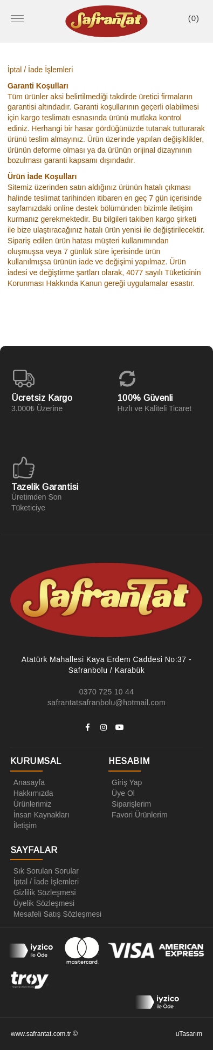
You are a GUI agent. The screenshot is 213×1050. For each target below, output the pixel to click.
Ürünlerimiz (31, 804)
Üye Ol (121, 793)
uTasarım (189, 1034)
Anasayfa (27, 782)
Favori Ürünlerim (137, 815)
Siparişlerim (129, 804)
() (194, 18)
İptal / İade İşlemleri (44, 882)
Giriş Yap (125, 782)
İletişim (23, 825)
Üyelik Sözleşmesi (42, 903)
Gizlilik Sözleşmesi (43, 892)
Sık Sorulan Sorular (44, 871)
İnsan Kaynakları (40, 815)
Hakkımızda (31, 793)
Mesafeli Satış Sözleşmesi (55, 914)
